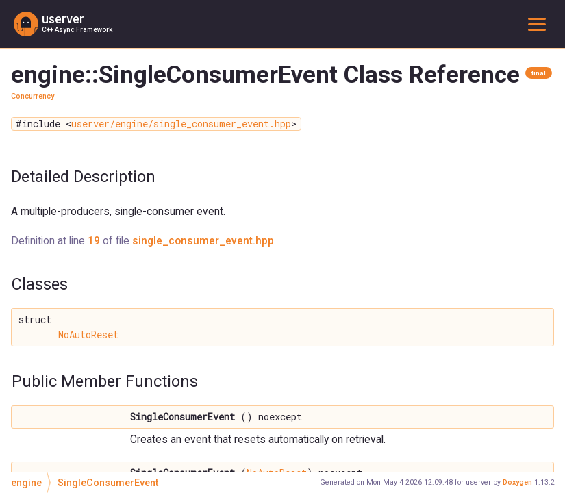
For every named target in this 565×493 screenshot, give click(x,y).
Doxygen (517, 482)
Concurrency (32, 96)
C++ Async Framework (77, 30)
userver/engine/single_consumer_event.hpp (181, 124)
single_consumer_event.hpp (203, 241)
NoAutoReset (88, 335)
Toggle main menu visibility (539, 23)
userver (63, 19)
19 (94, 241)
